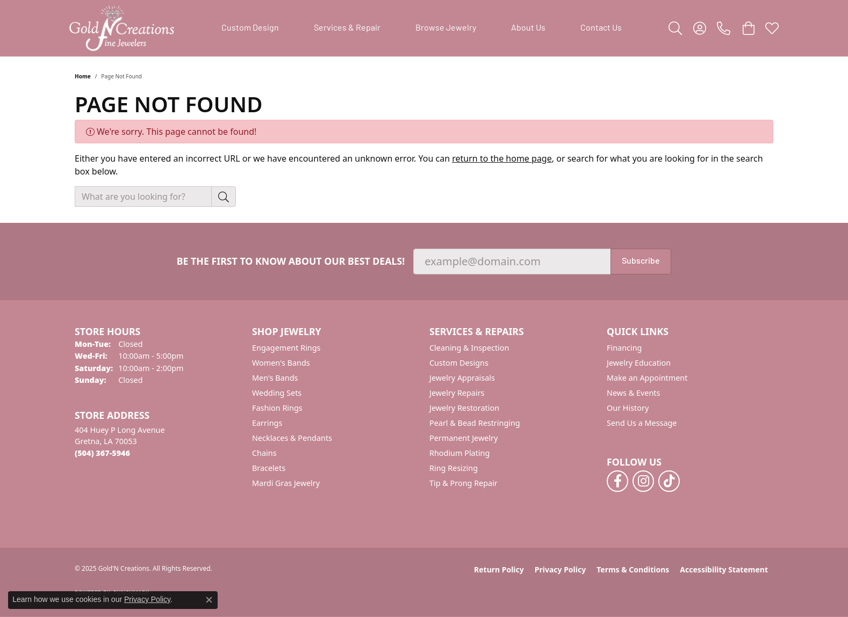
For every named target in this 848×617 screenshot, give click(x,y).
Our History (628, 408)
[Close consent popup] (209, 600)
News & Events (633, 393)
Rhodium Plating (459, 453)
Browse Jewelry (445, 28)
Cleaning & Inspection (469, 348)
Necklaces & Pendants (292, 438)
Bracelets (268, 468)
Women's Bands (281, 363)
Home (83, 76)
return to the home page (502, 158)
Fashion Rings (277, 408)
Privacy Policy (560, 569)
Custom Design (250, 28)
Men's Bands (275, 378)
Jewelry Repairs (456, 393)
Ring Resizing (453, 468)
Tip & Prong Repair (463, 483)
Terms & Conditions (633, 569)
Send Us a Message (642, 423)
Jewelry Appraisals (462, 378)
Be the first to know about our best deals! (291, 261)
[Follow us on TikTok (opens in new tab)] (669, 481)
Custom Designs (458, 363)
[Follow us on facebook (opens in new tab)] (617, 481)
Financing (624, 348)
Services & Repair (347, 28)
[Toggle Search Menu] (675, 28)
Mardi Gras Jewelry (286, 483)
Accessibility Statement (724, 569)
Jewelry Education (639, 363)
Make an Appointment (647, 378)
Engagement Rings (286, 348)
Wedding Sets (276, 393)
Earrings (267, 423)
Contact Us (601, 28)
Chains (264, 453)
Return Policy (499, 569)
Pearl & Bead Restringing (474, 423)
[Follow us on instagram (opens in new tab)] (643, 481)
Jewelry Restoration (464, 408)
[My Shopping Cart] (747, 28)
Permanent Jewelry (463, 438)
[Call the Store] (102, 453)
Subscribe (641, 261)
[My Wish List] (772, 28)
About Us (528, 28)
